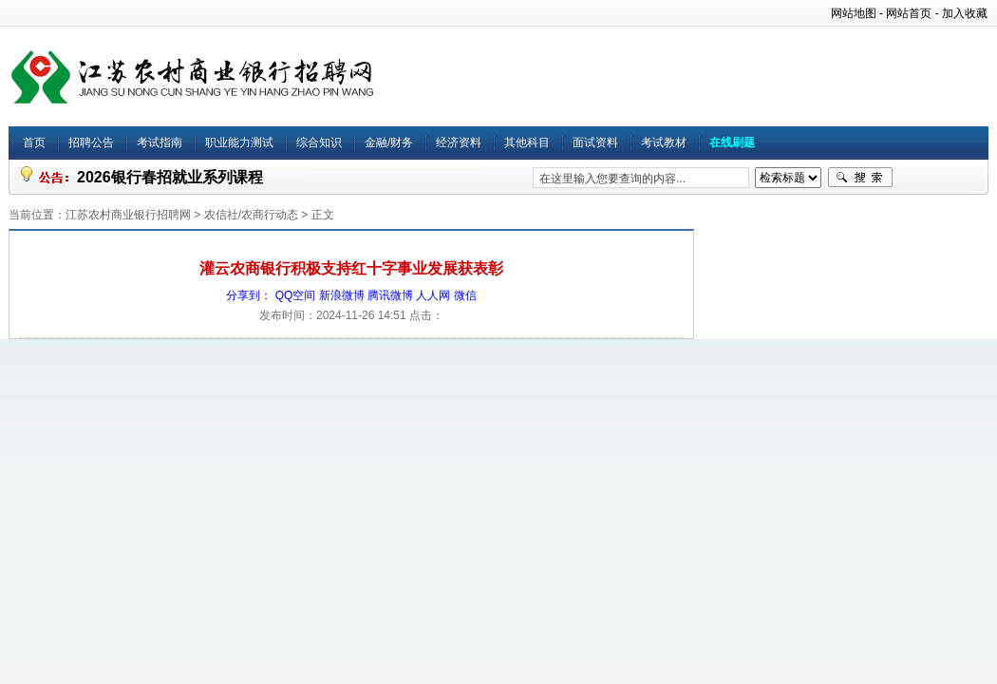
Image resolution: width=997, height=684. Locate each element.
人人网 (433, 295)
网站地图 (853, 13)
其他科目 (527, 142)
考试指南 (159, 142)
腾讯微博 (390, 295)
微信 (465, 295)
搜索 (860, 177)
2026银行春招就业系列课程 (170, 177)
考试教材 (664, 142)
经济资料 (458, 142)
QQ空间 (295, 295)
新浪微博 (342, 295)
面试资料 (595, 142)
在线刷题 (732, 142)
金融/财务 (389, 142)
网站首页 (908, 13)
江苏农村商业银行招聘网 (128, 214)
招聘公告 (91, 142)
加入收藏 (965, 13)
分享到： (249, 295)
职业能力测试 (239, 142)
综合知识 (319, 142)
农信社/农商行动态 (251, 214)
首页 (34, 142)
